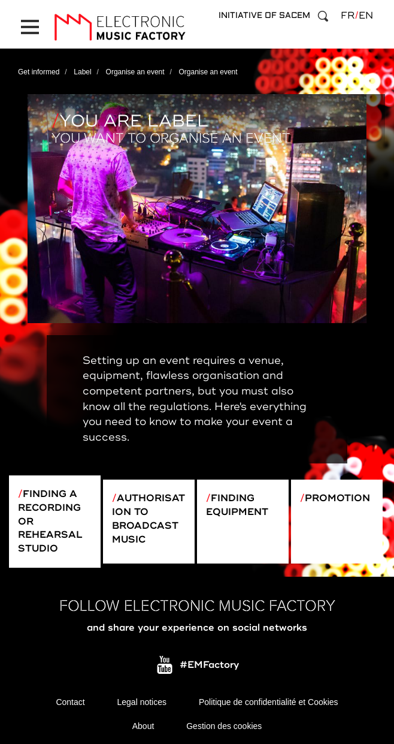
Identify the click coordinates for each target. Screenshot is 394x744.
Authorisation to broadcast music (148, 519)
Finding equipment (237, 505)
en (366, 16)
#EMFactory (209, 665)
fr (347, 16)
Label (82, 72)
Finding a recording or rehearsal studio (50, 521)
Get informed (38, 72)
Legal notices (142, 702)
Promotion (337, 498)
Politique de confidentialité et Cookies (268, 702)
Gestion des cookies (224, 726)
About (143, 726)
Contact (70, 702)
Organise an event (135, 72)
